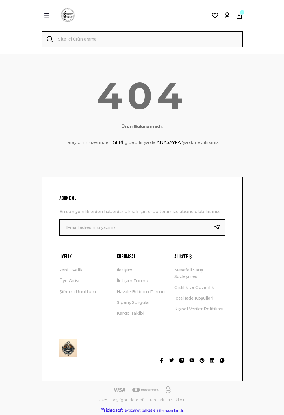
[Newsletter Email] (142, 228)
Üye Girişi (69, 281)
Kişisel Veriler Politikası (198, 309)
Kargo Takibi (130, 313)
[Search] (142, 39)
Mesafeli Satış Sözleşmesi (188, 274)
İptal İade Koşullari (193, 298)
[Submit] (219, 228)
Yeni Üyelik (71, 270)
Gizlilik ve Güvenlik (194, 288)
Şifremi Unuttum (77, 292)
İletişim (124, 270)
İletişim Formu (132, 281)
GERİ (118, 143)
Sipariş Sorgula (133, 303)
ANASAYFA (169, 143)
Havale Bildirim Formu (141, 292)
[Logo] (67, 15)
